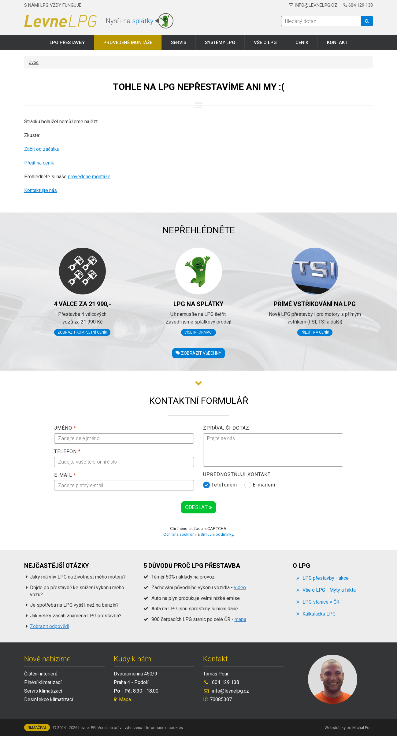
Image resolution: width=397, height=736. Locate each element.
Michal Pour (362, 727)
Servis (178, 42)
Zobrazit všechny (198, 353)
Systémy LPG (220, 42)
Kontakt (337, 42)
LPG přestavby (67, 42)
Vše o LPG (265, 42)
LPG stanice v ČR (320, 602)
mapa (240, 619)
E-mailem (259, 485)
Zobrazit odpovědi (49, 626)
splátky (142, 21)
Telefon (67, 451)
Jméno (65, 428)
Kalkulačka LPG (319, 614)
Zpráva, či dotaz (226, 428)
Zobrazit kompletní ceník (82, 332)
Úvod (34, 62)
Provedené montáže (127, 42)
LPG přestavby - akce (325, 578)
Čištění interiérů (41, 674)
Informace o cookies (164, 727)
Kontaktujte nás (40, 190)
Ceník (301, 42)
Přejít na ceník (39, 163)
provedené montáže (89, 176)
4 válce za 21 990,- (82, 304)
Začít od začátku (41, 149)
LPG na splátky (198, 304)
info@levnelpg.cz (313, 5)
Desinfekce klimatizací (48, 699)
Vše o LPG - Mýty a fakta (329, 590)
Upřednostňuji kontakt (237, 474)
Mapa (122, 699)
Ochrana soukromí (180, 534)
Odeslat (198, 507)
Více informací (198, 332)
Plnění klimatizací (42, 682)
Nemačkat (37, 727)
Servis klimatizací (43, 691)
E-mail (65, 475)
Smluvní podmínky (217, 534)
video (240, 587)
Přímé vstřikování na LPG (315, 304)
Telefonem (220, 485)
